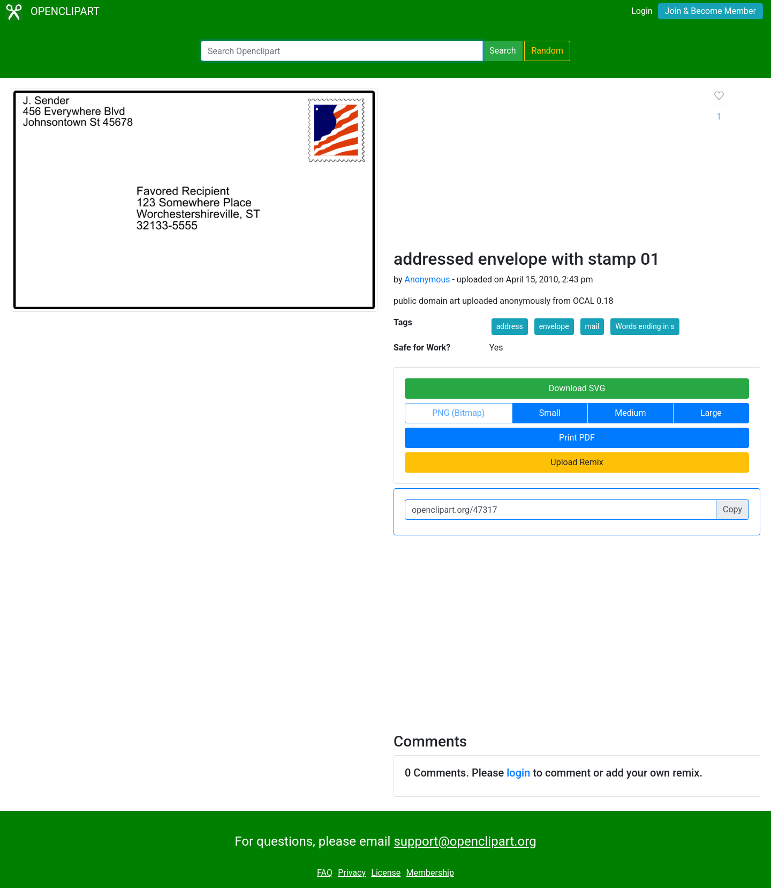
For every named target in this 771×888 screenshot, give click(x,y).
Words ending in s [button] (645, 326)
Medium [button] (630, 413)
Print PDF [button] (577, 437)
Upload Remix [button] (576, 462)
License (385, 873)
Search (502, 51)
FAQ (324, 873)
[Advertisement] (545, 168)
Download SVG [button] (577, 388)
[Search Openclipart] (342, 51)
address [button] (509, 326)
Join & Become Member (710, 11)
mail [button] (592, 326)
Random (547, 51)
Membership (430, 873)
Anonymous (427, 279)
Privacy (352, 873)
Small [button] (550, 413)
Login (641, 11)
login (518, 772)
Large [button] (711, 413)
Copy (732, 509)
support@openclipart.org (465, 841)
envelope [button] (554, 326)
